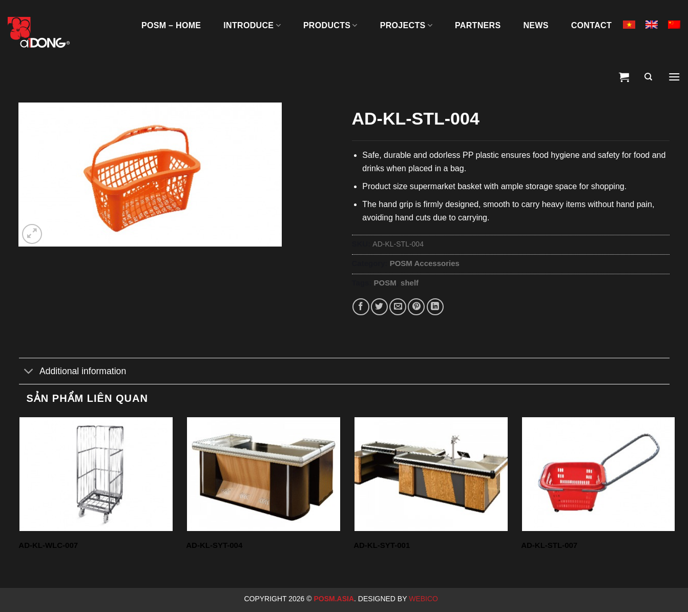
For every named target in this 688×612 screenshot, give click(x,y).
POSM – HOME (171, 25)
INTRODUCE (252, 25)
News (535, 25)
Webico (424, 599)
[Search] (648, 77)
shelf (410, 282)
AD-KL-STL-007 (549, 545)
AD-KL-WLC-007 (48, 545)
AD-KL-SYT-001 (381, 545)
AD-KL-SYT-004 (214, 545)
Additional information (73, 372)
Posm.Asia (334, 599)
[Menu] (674, 77)
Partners (478, 25)
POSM (385, 282)
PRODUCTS (330, 25)
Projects (406, 25)
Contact (591, 25)
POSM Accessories (425, 263)
